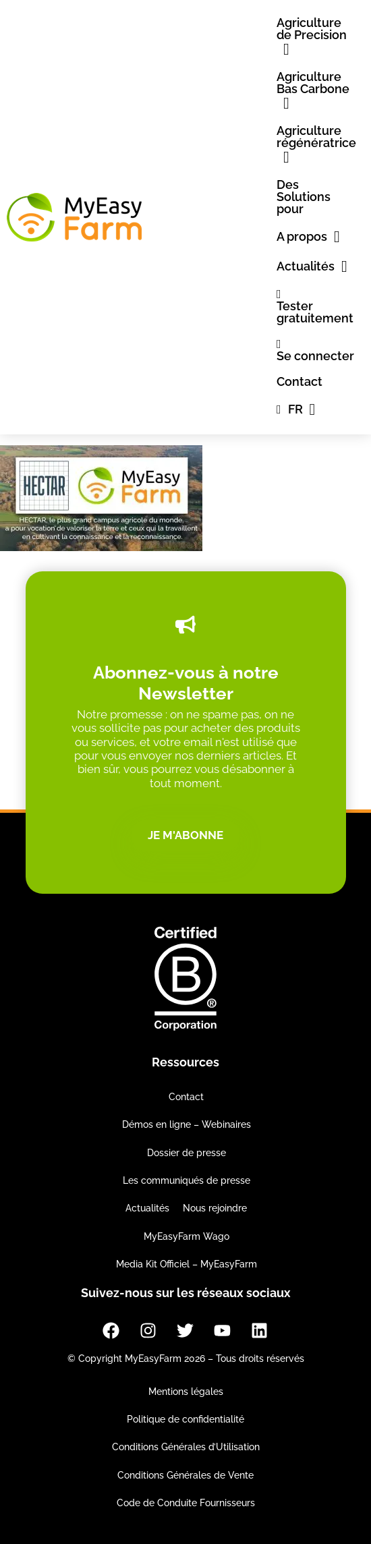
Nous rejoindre (215, 1208)
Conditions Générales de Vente (185, 1475)
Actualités (147, 1208)
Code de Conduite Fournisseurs (186, 1502)
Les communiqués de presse (186, 1180)
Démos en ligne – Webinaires (186, 1124)
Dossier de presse (186, 1152)
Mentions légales (185, 1391)
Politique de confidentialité (185, 1419)
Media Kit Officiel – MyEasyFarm (186, 1264)
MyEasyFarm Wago (186, 1236)
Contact (186, 1096)
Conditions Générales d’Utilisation (186, 1446)
